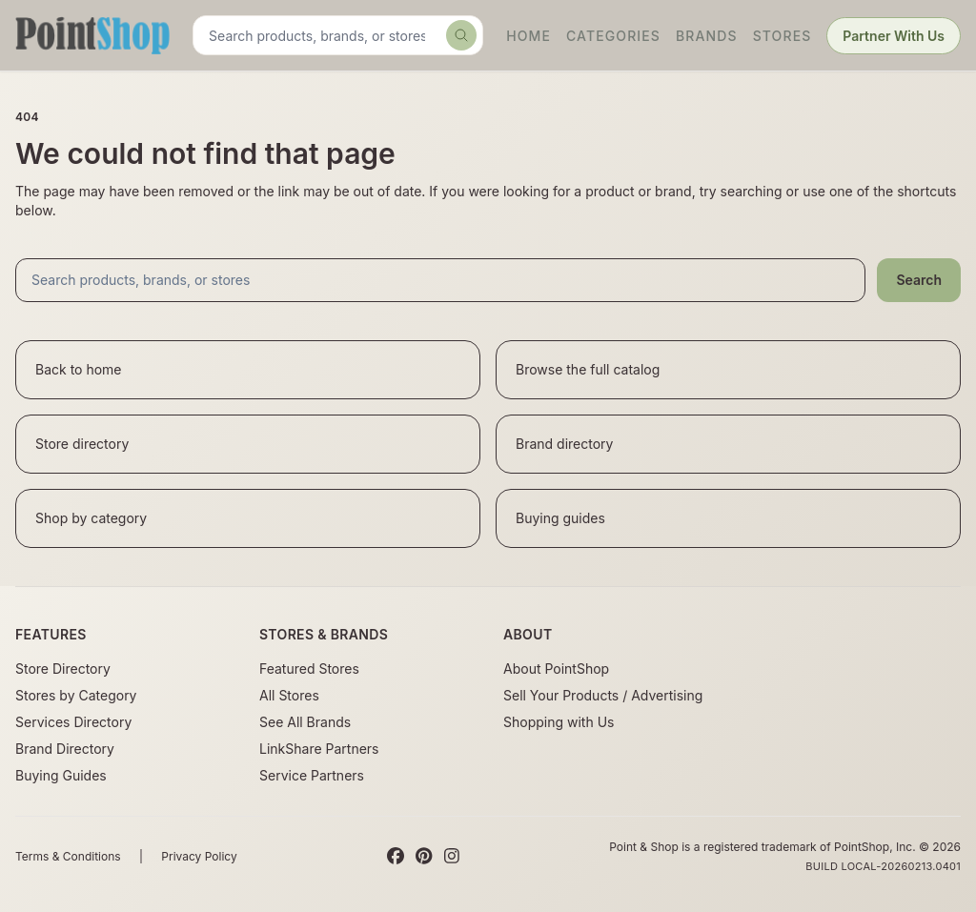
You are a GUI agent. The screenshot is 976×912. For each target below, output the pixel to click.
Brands (707, 36)
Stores (782, 36)
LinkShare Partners (319, 748)
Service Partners (311, 775)
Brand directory (564, 444)
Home (528, 36)
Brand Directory (64, 748)
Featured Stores (309, 668)
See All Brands (305, 722)
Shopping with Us (558, 722)
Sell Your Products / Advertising (602, 695)
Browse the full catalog (588, 369)
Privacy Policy (198, 856)
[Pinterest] (424, 856)
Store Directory (63, 668)
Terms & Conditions (68, 856)
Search (919, 280)
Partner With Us (894, 36)
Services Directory (73, 722)
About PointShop (556, 668)
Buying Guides (61, 775)
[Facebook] (395, 856)
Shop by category (91, 518)
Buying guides (560, 518)
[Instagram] (451, 856)
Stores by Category (75, 695)
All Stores (289, 695)
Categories (613, 36)
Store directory (82, 444)
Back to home (78, 369)
